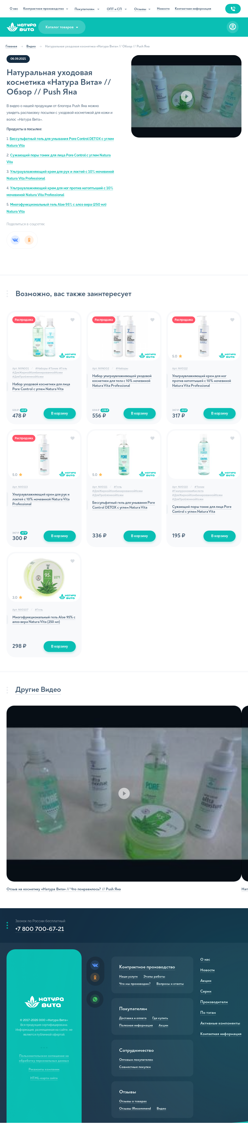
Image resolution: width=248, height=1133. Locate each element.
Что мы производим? (135, 994)
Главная (13, 46)
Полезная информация (136, 1036)
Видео (33, 46)
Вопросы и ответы (170, 994)
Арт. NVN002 (101, 370)
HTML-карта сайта (44, 1088)
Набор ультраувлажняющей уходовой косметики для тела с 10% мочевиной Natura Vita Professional (122, 384)
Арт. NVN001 (21, 370)
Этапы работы (154, 987)
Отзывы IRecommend (135, 1119)
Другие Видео (40, 696)
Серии (205, 1001)
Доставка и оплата (133, 1028)
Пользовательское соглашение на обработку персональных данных (45, 1068)
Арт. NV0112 (179, 370)
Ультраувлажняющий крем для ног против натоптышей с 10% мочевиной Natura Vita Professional (203, 384)
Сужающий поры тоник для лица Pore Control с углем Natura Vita (199, 513)
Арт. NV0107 (21, 613)
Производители (213, 1012)
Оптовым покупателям (136, 1070)
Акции (163, 1036)
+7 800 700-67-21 (40, 937)
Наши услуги (128, 987)
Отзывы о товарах (133, 1111)
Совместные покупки (135, 1077)
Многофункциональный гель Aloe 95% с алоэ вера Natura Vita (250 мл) (44, 624)
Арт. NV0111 (100, 490)
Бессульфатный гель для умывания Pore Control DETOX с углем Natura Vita (123, 511)
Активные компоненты (218, 1033)
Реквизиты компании (44, 1079)
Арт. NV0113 (20, 490)
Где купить (160, 1028)
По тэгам (207, 1022)
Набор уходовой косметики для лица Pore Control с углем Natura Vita (44, 390)
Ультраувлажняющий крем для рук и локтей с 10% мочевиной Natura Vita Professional (43, 503)
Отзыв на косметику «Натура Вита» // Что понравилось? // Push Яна (64, 894)
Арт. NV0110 (180, 490)
